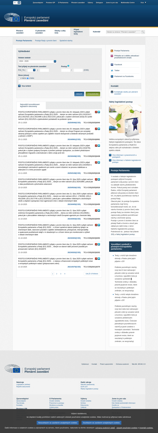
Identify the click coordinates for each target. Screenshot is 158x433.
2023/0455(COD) (74, 204)
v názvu (23, 78)
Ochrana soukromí (122, 364)
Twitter (116, 71)
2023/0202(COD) (74, 252)
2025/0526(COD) (74, 188)
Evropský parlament (37, 18)
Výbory (90, 2)
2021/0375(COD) (74, 267)
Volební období (24, 58)
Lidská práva (53, 407)
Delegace (99, 2)
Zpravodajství (38, 2)
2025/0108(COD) (74, 173)
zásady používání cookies (127, 428)
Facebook (118, 65)
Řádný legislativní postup (89, 389)
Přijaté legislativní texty (78, 32)
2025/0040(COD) (74, 123)
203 (112, 234)
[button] (37, 61)
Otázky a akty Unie (60, 32)
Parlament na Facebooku (124, 76)
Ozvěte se (115, 405)
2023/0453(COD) (74, 238)
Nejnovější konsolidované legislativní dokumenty (28, 104)
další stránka (92, 274)
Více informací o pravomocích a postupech (124, 156)
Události (83, 407)
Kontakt (94, 364)
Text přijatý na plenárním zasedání (32, 66)
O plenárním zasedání (40, 32)
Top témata (20, 403)
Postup (65, 66)
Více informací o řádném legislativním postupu (126, 161)
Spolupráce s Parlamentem (121, 407)
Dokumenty (85, 405)
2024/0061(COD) (74, 139)
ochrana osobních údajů (105, 428)
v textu (31, 78)
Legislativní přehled (23, 384)
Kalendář (96, 32)
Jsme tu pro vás (112, 2)
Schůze (83, 403)
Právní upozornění (106, 364)
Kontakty (19, 405)
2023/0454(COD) (74, 219)
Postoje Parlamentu (121, 51)
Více (142, 2)
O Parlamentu (63, 2)
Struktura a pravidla (56, 405)
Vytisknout (85, 364)
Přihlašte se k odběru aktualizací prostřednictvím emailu (126, 57)
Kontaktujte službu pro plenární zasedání (126, 93)
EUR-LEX (84, 386)
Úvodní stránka (54, 401)
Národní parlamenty (88, 384)
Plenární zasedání (36, 20)
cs (15, 2)
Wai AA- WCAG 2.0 (139, 364)
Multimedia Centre (128, 2)
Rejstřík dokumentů (23, 386)
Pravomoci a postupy (56, 403)
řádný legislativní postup (125, 234)
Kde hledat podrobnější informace (124, 403)
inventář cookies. (146, 428)
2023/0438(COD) (74, 156)
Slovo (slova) (23, 75)
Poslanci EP (50, 2)
